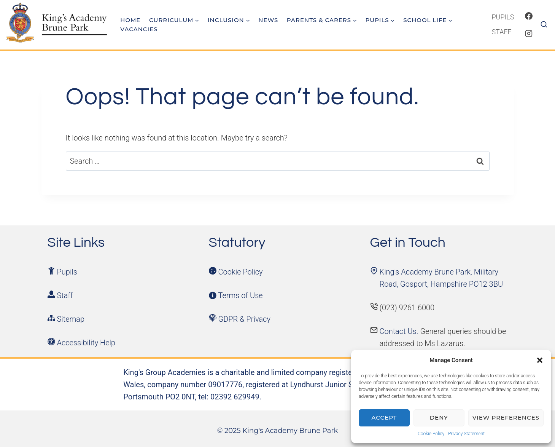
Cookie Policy (431, 433)
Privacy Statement (466, 433)
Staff (501, 32)
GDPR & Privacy (244, 319)
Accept (384, 417)
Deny (439, 417)
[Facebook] (528, 16)
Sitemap (71, 319)
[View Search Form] (546, 25)
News (268, 20)
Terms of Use (240, 295)
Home (130, 20)
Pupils (502, 17)
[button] (540, 360)
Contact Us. (400, 331)
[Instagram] (528, 33)
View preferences (505, 417)
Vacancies (138, 29)
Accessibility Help (86, 342)
